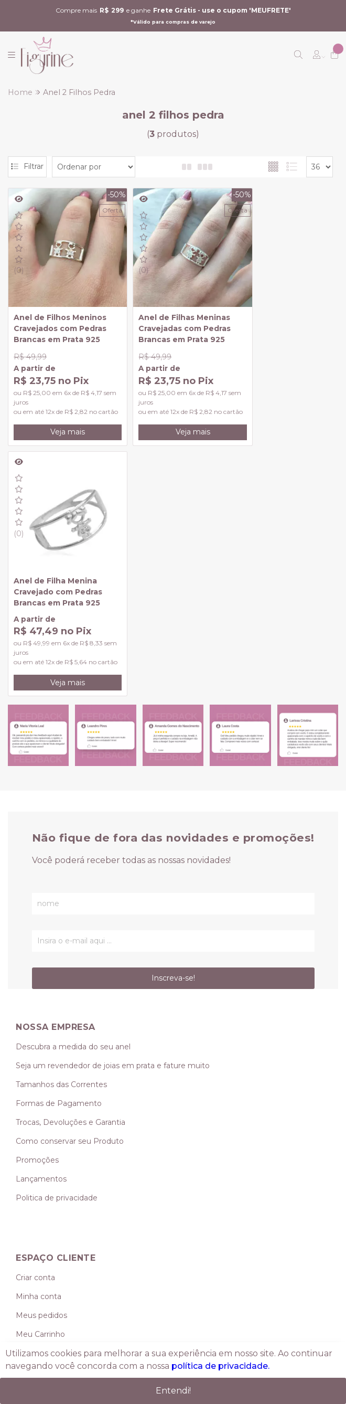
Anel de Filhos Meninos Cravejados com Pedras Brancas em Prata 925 (60, 313)
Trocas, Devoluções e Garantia (70, 866)
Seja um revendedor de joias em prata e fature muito (113, 809)
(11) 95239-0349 (53, 1195)
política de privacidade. (220, 1366)
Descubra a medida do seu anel (73, 790)
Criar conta (35, 1021)
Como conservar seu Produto (70, 885)
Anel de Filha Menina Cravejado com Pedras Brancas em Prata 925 (278, 313)
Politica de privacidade (57, 941)
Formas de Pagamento (59, 847)
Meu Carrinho (40, 1078)
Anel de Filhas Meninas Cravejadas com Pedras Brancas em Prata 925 (170, 313)
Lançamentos (41, 923)
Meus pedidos (41, 1059)
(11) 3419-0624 (41, 1177)
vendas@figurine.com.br (70, 1214)
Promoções (37, 904)
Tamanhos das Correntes (61, 828)
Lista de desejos (45, 1097)
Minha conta (38, 1040)
